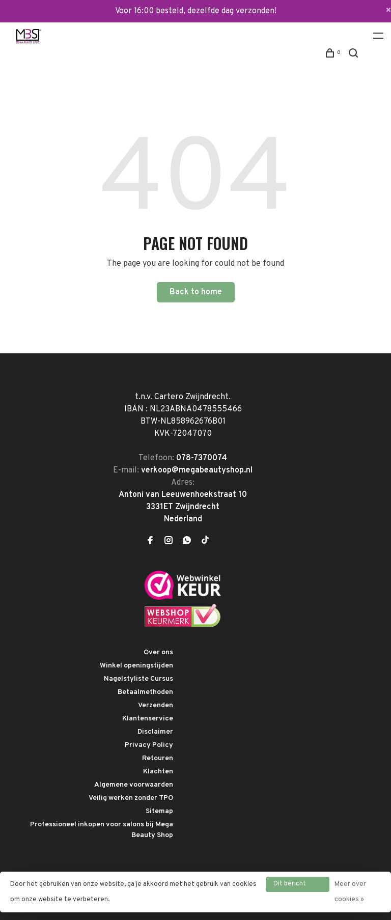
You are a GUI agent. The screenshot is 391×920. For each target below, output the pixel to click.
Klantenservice (147, 718)
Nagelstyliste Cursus (138, 679)
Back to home (196, 292)
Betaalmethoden (145, 692)
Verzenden (155, 705)
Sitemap (159, 811)
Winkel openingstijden (136, 665)
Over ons (158, 652)
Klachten (158, 771)
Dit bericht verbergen (289, 886)
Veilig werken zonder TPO (131, 798)
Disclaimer (155, 732)
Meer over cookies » (350, 892)
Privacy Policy (149, 745)
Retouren (157, 758)
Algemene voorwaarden (133, 784)
